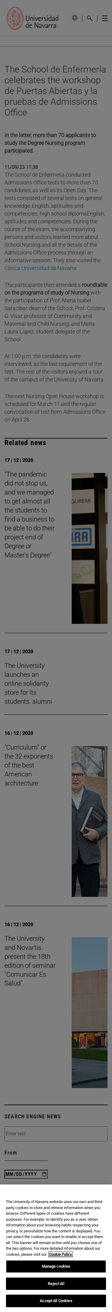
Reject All (56, 1283)
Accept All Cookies (56, 1301)
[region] (56, 1248)
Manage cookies (56, 1266)
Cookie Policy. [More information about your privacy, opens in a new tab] (60, 1254)
